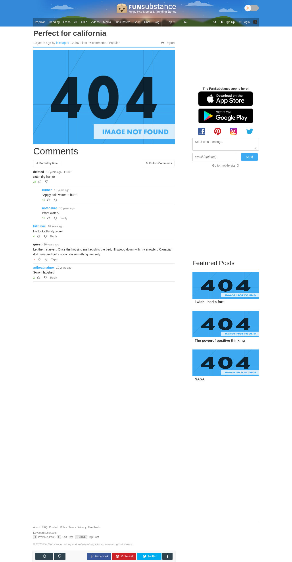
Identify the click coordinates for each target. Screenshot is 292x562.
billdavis (39, 226)
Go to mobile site (223, 165)
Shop (137, 22)
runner (47, 190)
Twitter (150, 556)
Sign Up (227, 22)
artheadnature (43, 267)
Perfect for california (69, 33)
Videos (95, 22)
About (36, 527)
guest (37, 244)
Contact (53, 527)
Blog (156, 22)
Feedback (94, 527)
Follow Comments (159, 163)
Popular (40, 22)
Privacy (82, 527)
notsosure (49, 208)
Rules (63, 527)
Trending (54, 22)
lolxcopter (62, 43)
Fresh (67, 22)
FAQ (44, 527)
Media (107, 22)
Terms (72, 527)
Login (244, 22)
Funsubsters (122, 22)
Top (171, 22)
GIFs (84, 22)
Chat (147, 22)
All (75, 22)
